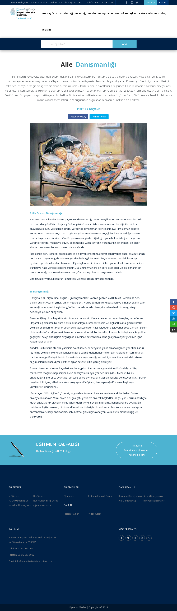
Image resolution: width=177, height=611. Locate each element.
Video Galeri (94, 513)
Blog (163, 13)
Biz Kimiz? (62, 13)
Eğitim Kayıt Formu (42, 505)
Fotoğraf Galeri (71, 513)
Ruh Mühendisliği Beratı (45, 500)
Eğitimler (75, 13)
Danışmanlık (105, 13)
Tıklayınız (136, 445)
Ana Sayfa (47, 13)
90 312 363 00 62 (26, 554)
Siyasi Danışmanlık (153, 496)
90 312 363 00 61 (26, 548)
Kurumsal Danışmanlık (130, 496)
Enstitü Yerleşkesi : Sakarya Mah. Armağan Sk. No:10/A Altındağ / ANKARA (46, 2)
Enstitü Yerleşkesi (126, 13)
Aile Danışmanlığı (127, 500)
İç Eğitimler (14, 496)
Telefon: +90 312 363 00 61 (100, 2)
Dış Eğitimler (39, 496)
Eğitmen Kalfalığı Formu (100, 496)
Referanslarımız (149, 13)
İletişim (46, 29)
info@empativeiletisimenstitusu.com (34, 561)
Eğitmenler (89, 13)
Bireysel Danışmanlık (154, 500)
